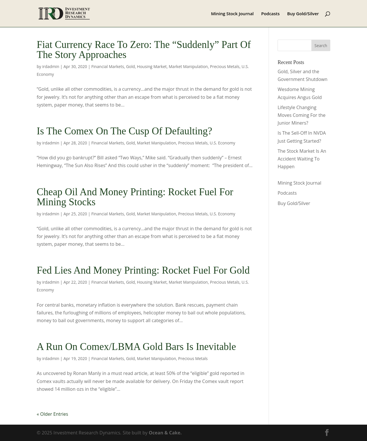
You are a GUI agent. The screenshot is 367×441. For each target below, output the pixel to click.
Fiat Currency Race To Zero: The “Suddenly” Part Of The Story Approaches (144, 49)
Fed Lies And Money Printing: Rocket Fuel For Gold (143, 270)
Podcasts (270, 13)
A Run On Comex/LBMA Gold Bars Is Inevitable (136, 346)
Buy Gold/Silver (303, 13)
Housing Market (152, 66)
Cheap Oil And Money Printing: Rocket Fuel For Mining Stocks (135, 197)
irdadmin (50, 66)
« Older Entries (52, 414)
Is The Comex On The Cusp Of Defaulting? (124, 131)
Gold (130, 66)
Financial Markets (107, 66)
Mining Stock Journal (232, 13)
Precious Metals (224, 66)
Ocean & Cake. (165, 433)
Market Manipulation (188, 66)
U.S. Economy (222, 143)
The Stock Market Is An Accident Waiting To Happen (302, 159)
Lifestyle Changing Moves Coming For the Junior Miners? (301, 115)
